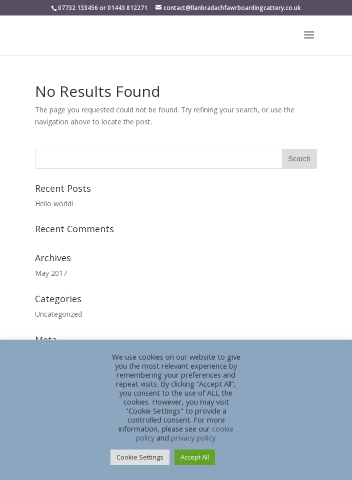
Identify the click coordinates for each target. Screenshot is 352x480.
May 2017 (51, 273)
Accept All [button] (194, 457)
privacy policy (193, 438)
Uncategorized (58, 314)
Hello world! (54, 203)
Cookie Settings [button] (140, 457)
